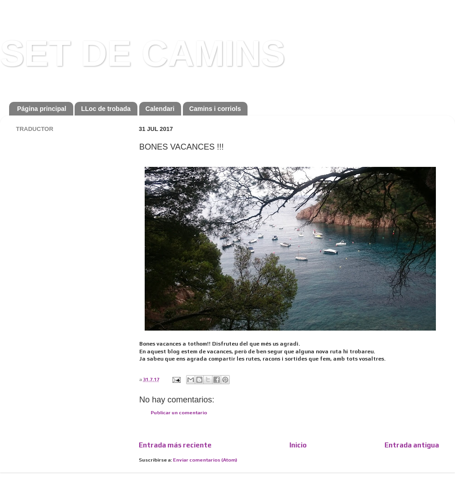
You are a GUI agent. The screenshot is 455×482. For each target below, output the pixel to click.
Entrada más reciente (175, 445)
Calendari (160, 108)
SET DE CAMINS (142, 53)
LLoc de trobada (106, 108)
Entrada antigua (411, 445)
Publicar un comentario (179, 412)
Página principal (41, 108)
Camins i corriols (215, 108)
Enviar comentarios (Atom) (205, 459)
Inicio (298, 445)
